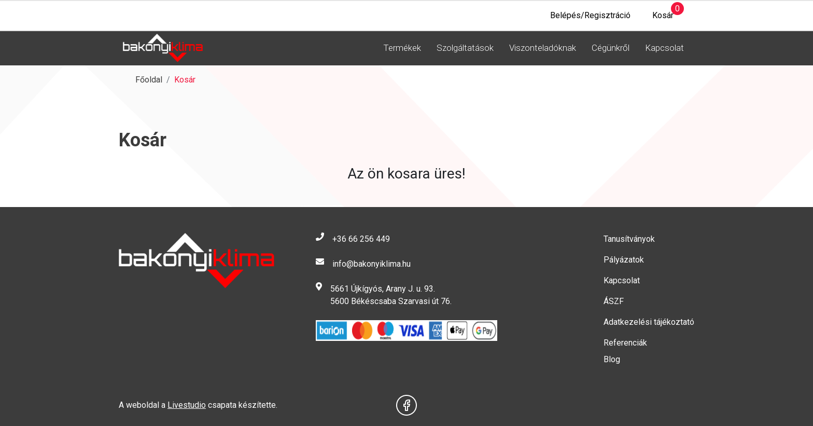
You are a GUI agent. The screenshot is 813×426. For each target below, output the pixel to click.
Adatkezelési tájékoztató (649, 322)
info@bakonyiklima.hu (371, 264)
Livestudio (186, 405)
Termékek (402, 48)
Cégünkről (610, 48)
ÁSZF (614, 301)
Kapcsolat (664, 48)
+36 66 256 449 (361, 239)
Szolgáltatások (465, 48)
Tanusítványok (629, 239)
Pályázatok (624, 260)
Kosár (657, 12)
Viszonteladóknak (542, 48)
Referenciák (625, 343)
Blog (612, 359)
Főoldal (148, 80)
